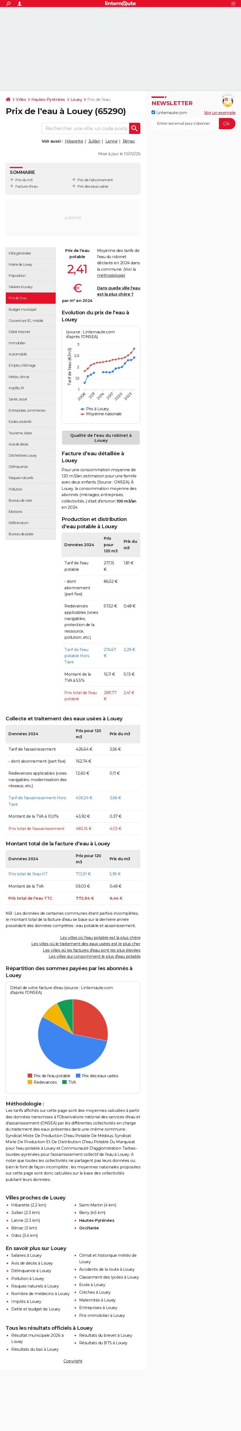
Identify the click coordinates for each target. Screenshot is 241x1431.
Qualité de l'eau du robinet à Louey (101, 438)
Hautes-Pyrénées (48, 99)
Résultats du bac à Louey (34, 1349)
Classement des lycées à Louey (109, 1277)
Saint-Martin (91, 1205)
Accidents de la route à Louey (107, 1269)
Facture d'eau (26, 186)
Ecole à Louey (92, 1284)
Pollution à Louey (27, 1278)
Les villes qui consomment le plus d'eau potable (95, 956)
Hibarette (74, 141)
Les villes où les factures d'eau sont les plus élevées (91, 950)
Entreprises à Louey (98, 1307)
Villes (21, 99)
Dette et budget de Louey (35, 1309)
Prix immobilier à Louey (102, 1315)
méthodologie (110, 275)
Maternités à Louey (97, 1300)
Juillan (94, 141)
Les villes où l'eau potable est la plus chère (100, 937)
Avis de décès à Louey (32, 1263)
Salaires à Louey (26, 1255)
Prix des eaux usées (92, 186)
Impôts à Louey (26, 1301)
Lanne (111, 141)
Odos (16, 1235)
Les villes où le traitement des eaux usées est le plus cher (86, 943)
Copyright (72, 1361)
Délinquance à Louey (31, 1270)
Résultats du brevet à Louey (105, 1335)
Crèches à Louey (95, 1292)
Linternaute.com (169, 112)
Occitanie (89, 1227)
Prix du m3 (23, 180)
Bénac (129, 141)
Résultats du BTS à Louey (103, 1342)
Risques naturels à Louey (35, 1286)
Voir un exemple (220, 112)
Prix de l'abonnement (95, 180)
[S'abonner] (193, 123)
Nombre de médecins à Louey (40, 1293)
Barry (84, 1212)
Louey (76, 99)
